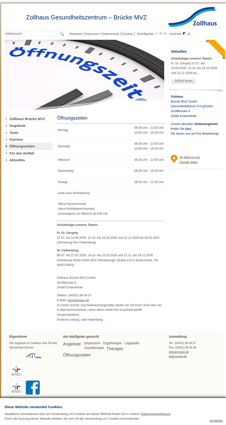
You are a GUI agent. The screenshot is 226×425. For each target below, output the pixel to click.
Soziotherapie (94, 348)
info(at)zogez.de (78, 300)
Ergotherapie (112, 343)
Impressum (92, 34)
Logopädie (131, 343)
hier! (188, 128)
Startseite (75, 34)
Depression (92, 343)
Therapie (115, 348)
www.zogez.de (178, 356)
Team (13, 133)
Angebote (17, 126)
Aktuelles (17, 160)
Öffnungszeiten (22, 146)
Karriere (16, 139)
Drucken (127, 34)
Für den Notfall (21, 153)
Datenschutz (110, 34)
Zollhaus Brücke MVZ (27, 119)
